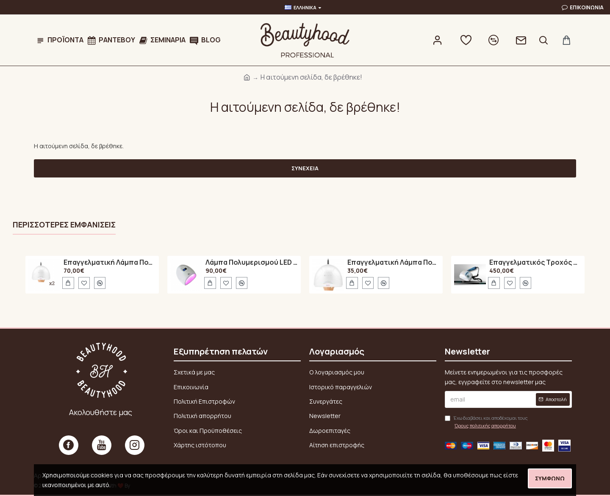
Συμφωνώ (550, 478)
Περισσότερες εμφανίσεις (64, 225)
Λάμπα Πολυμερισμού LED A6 (251, 262)
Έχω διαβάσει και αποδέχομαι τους (486, 422)
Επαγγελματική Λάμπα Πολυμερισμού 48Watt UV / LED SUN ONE (110, 262)
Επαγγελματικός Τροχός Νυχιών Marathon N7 (535, 262)
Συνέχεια (305, 168)
